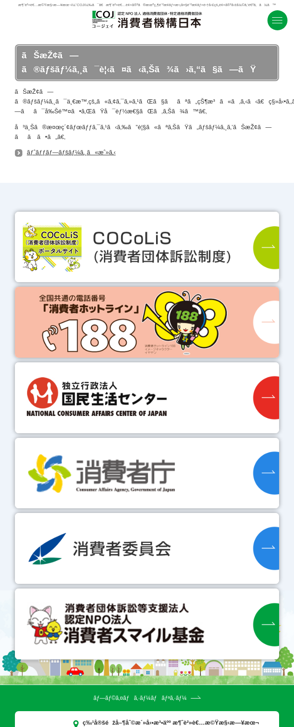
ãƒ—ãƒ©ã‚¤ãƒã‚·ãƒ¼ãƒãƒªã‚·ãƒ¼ (139, 698)
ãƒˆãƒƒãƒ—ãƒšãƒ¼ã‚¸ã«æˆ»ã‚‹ (71, 152)
